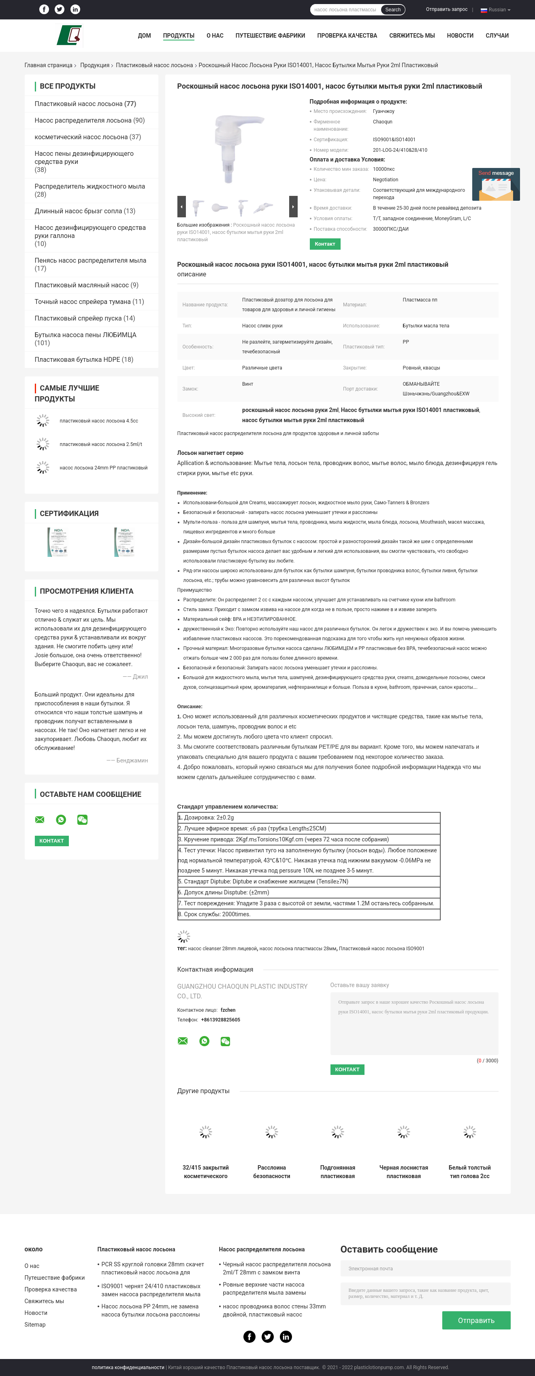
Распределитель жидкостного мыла (90, 186)
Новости (460, 35)
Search (393, 10)
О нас (215, 35)
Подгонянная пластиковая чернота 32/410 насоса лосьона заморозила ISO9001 (337, 1172)
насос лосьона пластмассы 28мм (298, 948)
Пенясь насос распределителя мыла (91, 260)
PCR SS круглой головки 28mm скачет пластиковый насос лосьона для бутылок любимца (153, 1269)
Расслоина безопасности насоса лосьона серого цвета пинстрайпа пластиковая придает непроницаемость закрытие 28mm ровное (271, 1172)
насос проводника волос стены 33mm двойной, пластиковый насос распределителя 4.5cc (274, 1311)
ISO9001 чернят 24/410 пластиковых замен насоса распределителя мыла (151, 1290)
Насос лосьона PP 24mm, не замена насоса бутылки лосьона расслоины (151, 1310)
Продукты (179, 35)
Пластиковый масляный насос (82, 285)
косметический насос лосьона (81, 137)
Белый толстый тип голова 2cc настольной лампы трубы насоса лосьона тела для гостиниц (470, 1172)
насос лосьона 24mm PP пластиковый (104, 468)
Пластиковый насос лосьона (154, 65)
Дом (144, 35)
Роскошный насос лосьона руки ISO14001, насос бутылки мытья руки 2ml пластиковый (236, 232)
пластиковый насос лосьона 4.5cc (99, 421)
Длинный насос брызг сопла (78, 211)
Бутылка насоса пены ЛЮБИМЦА (86, 335)
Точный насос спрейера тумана (83, 302)
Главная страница (48, 65)
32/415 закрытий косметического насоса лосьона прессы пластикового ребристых (206, 1172)
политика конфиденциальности (128, 1367)
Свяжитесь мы (412, 35)
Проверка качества (347, 35)
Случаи (497, 35)
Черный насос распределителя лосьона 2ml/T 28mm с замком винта (277, 1268)
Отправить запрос (447, 9)
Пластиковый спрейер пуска (78, 318)
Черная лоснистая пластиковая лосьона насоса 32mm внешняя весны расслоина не (403, 1172)
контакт (325, 244)
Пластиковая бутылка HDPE (77, 359)
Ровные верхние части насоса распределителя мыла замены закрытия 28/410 (265, 1289)
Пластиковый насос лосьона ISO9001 (382, 948)
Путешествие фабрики (270, 35)
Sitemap (35, 1324)
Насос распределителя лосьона (83, 120)
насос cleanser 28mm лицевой (222, 948)
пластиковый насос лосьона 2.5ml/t (101, 444)
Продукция (94, 65)
